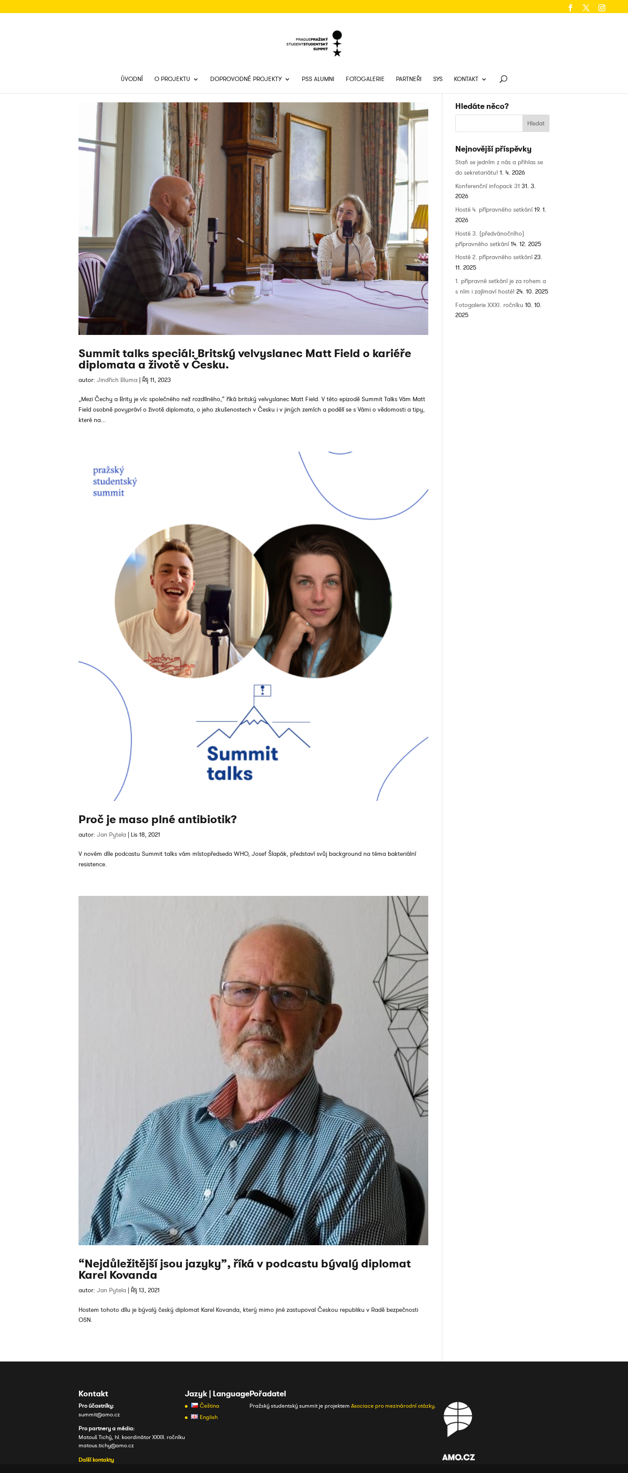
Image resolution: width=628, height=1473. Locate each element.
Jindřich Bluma (117, 380)
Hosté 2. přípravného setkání (493, 257)
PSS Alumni (318, 79)
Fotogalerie (365, 79)
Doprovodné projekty (246, 79)
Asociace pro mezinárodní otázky (392, 1406)
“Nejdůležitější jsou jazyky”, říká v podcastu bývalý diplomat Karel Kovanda (244, 1269)
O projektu (172, 79)
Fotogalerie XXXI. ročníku (489, 305)
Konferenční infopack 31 (487, 186)
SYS (438, 79)
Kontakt (466, 79)
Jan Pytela (111, 835)
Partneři (409, 79)
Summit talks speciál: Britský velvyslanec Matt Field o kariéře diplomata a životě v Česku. (244, 359)
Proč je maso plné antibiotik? (157, 819)
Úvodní (132, 79)
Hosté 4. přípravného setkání (493, 210)
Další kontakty (96, 1460)
